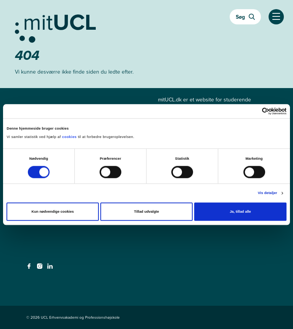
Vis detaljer (267, 193)
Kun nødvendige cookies (53, 212)
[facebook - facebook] (30, 268)
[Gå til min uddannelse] (146, 27)
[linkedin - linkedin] (51, 268)
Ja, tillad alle (240, 212)
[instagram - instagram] (40, 268)
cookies (70, 137)
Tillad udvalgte (146, 212)
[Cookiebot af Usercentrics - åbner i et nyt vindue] (253, 111)
